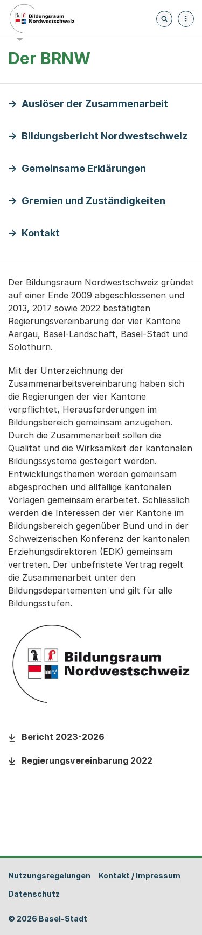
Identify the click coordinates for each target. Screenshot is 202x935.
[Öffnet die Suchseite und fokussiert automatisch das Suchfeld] (164, 19)
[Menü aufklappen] (186, 19)
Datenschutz (34, 894)
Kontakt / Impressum (139, 875)
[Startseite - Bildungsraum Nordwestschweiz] (42, 19)
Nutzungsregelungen (49, 875)
